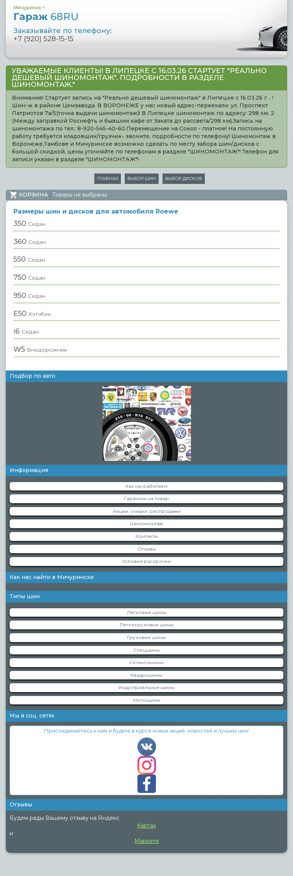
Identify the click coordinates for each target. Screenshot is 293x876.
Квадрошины (146, 675)
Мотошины (146, 700)
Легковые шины (146, 612)
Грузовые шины (146, 637)
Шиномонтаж (146, 523)
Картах (146, 825)
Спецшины (146, 650)
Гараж (46, 17)
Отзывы (146, 549)
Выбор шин (141, 178)
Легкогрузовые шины (147, 624)
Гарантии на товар (146, 498)
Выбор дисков (183, 178)
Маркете (146, 841)
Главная (107, 178)
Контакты (147, 536)
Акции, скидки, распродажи (147, 511)
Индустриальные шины (146, 687)
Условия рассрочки (146, 561)
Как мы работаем (146, 486)
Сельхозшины (146, 662)
